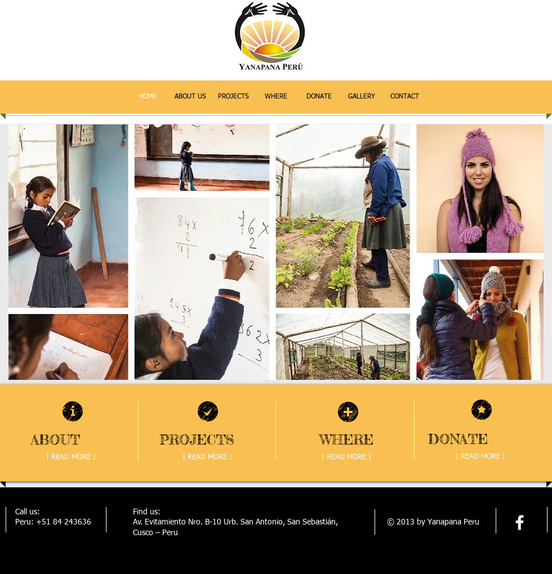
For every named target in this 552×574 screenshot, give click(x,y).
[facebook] (519, 522)
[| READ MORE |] (71, 457)
